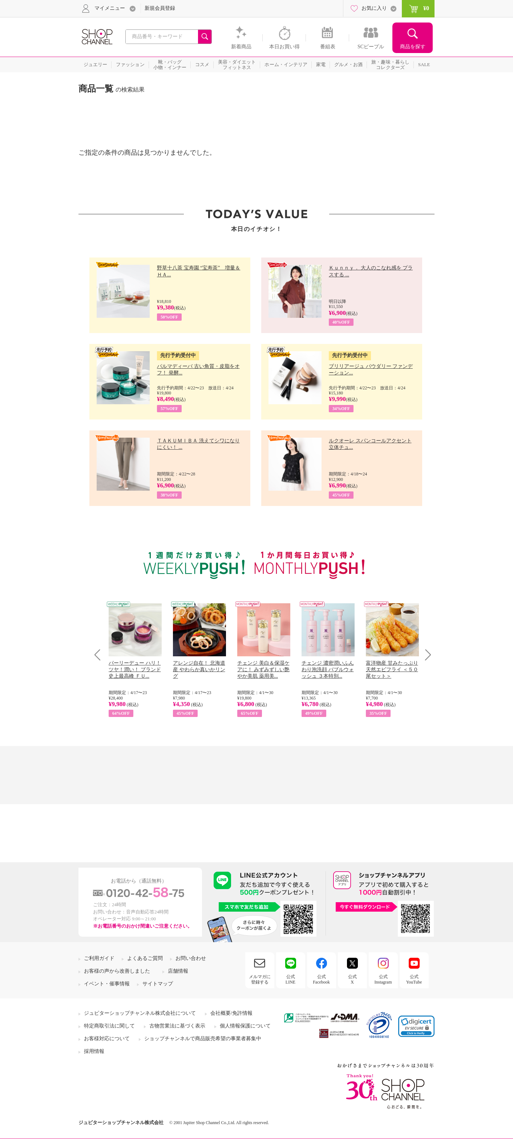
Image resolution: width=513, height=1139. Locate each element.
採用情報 (94, 1051)
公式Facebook (321, 979)
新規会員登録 (160, 8)
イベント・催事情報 (107, 983)
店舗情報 (178, 971)
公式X (352, 979)
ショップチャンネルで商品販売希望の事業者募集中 (202, 1038)
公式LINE (290, 979)
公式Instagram (383, 979)
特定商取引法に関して (109, 1026)
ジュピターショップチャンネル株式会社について (140, 1013)
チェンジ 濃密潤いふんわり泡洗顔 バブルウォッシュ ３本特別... (328, 669)
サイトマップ (157, 983)
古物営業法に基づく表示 (177, 1026)
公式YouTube (414, 979)
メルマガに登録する (260, 979)
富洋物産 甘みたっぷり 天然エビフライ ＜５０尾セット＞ (392, 669)
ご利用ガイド (99, 958)
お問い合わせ (190, 958)
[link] (416, 1026)
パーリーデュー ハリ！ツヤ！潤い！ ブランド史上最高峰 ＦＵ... (135, 669)
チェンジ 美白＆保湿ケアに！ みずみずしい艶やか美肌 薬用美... (263, 669)
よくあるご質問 (145, 958)
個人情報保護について (245, 1026)
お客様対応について (107, 1038)
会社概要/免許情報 (231, 1013)
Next (426, 655)
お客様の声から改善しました (117, 971)
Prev (100, 655)
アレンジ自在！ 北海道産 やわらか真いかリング (199, 669)
